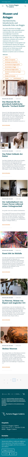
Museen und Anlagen (7, 98)
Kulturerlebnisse (17, 78)
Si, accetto (5, 453)
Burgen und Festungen (10, 76)
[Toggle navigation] (3, 6)
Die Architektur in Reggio (10, 67)
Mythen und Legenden (10, 59)
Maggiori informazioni (8, 450)
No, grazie (13, 453)
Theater (7, 78)
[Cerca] (25, 6)
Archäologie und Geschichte (11, 62)
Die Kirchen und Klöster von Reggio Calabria (13, 72)
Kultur (6, 57)
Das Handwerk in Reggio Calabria (12, 64)
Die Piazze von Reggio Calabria (11, 69)
